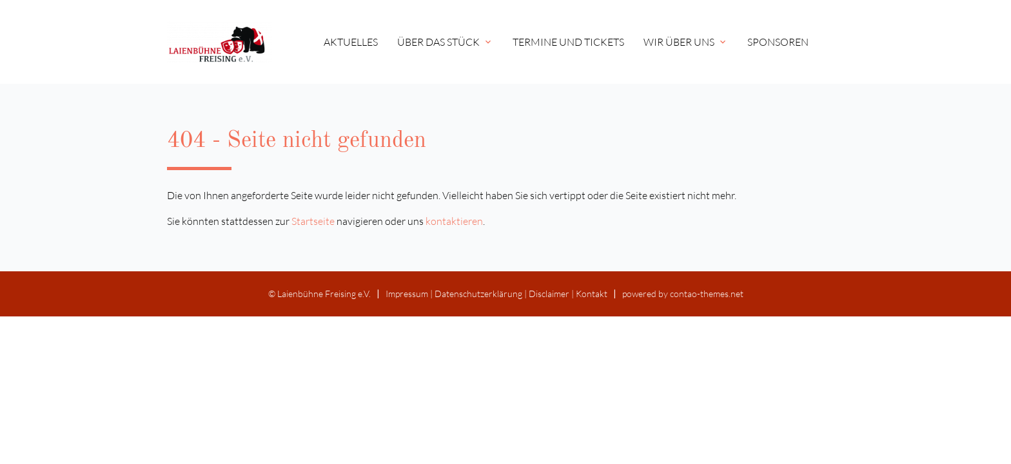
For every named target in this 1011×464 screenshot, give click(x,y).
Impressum (407, 293)
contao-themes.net (706, 293)
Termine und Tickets (568, 41)
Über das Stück (445, 42)
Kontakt (591, 293)
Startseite (313, 221)
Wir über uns (685, 42)
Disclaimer (549, 293)
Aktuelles (351, 41)
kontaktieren (454, 221)
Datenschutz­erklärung (478, 293)
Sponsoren (778, 41)
